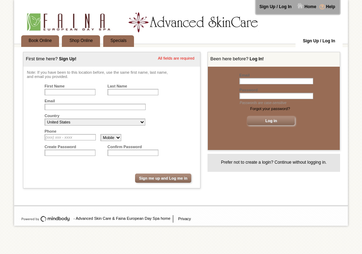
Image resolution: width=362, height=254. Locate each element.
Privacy (184, 219)
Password (248, 90)
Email (50, 101)
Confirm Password (124, 147)
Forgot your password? (270, 109)
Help (330, 6)
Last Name (117, 86)
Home (310, 6)
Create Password (60, 147)
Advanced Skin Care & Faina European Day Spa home (123, 218)
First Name (55, 86)
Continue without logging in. (301, 162)
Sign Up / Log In (275, 6)
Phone (51, 131)
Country (52, 116)
